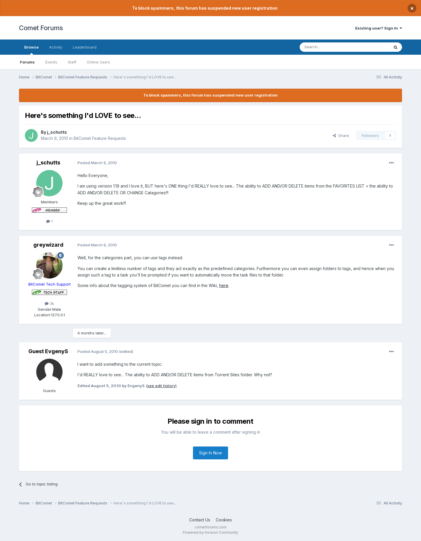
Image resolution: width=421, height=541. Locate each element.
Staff (72, 62)
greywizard (48, 245)
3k (49, 303)
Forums (27, 62)
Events (51, 62)
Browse (31, 50)
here (223, 285)
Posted (97, 162)
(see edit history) (161, 385)
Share (341, 135)
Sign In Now (210, 452)
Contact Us (199, 519)
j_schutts (57, 132)
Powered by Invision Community (210, 532)
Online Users (98, 62)
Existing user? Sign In (378, 28)
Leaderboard (84, 47)
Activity (55, 47)
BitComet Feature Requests (100, 138)
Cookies (224, 519)
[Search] (329, 47)
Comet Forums (41, 28)
